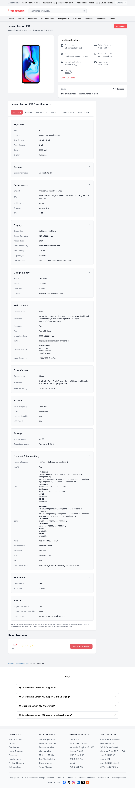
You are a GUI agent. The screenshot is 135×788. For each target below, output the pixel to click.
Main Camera (83, 112)
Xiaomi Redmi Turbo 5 (31, 3)
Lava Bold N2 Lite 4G (109, 763)
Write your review (81, 646)
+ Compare (120, 26)
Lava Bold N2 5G (107, 3)
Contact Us (71, 777)
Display (54, 112)
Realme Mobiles (46, 747)
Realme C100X (76, 751)
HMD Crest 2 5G (77, 755)
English (121, 3)
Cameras (13, 755)
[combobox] (58, 10)
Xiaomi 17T (105, 759)
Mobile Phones (15, 739)
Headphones (15, 759)
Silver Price (101, 18)
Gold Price (89, 18)
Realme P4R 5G (49, 3)
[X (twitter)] (69, 782)
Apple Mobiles (45, 767)
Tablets (21, 18)
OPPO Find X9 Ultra (109, 767)
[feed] (87, 782)
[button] (52, 124)
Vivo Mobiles (45, 751)
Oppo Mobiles (45, 763)
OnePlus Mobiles (47, 759)
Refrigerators (63, 18)
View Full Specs (69, 77)
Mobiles (11, 18)
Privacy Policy (103, 777)
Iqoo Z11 (74, 763)
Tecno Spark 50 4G (78, 743)
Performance (41, 112)
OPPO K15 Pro (76, 759)
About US (60, 777)
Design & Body (68, 112)
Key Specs (17, 112)
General (28, 112)
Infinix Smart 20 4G (65, 3)
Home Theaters (16, 751)
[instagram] (73, 782)
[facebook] (64, 782)
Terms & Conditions (87, 777)
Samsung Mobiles (47, 739)
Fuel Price (77, 18)
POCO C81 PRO (76, 767)
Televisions (32, 18)
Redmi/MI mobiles (47, 743)
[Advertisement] (109, 11)
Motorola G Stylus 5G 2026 (82, 747)
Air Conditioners (47, 18)
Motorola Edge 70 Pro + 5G (87, 3)
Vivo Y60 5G (75, 739)
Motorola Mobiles (47, 755)
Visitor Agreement (119, 777)
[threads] (83, 782)
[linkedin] (78, 782)
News (112, 18)
